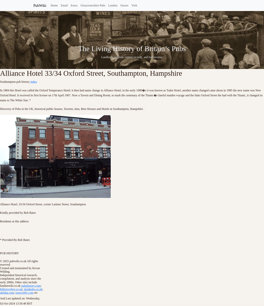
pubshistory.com (31, 285)
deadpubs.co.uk (33, 289)
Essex (74, 5)
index (33, 81)
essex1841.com (24, 292)
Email (64, 5)
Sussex (124, 5)
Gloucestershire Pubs (92, 5)
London (113, 5)
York (134, 5)
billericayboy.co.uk (11, 289)
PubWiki (39, 5)
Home (54, 5)
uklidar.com (7, 292)
